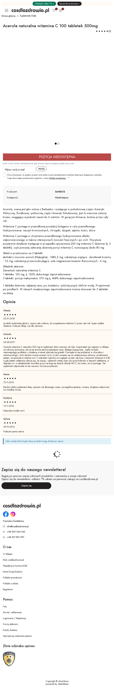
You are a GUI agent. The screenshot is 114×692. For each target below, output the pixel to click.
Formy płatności (10, 624)
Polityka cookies (10, 583)
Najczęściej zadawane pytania (17, 636)
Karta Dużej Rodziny (12, 571)
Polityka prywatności (12, 577)
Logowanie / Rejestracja (14, 618)
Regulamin (8, 589)
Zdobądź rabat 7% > (44, 3)
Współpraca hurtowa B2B (15, 565)
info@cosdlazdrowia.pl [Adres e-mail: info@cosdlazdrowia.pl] (17, 526)
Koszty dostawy (10, 630)
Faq (5, 606)
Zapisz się (26, 485)
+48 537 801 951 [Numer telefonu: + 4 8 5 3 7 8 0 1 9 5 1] (15, 537)
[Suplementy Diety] (28, 15)
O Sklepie (7, 554)
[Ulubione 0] (54, 11)
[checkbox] (4, 175)
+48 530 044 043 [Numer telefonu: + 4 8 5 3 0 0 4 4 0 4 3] (16, 531)
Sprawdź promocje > (69, 3)
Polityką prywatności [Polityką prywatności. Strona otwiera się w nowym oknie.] (57, 178)
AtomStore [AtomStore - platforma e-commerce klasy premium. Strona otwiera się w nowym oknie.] (63, 684)
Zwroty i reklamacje (12, 612)
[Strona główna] (8, 16)
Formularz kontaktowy (13, 521)
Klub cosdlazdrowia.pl (13, 560)
